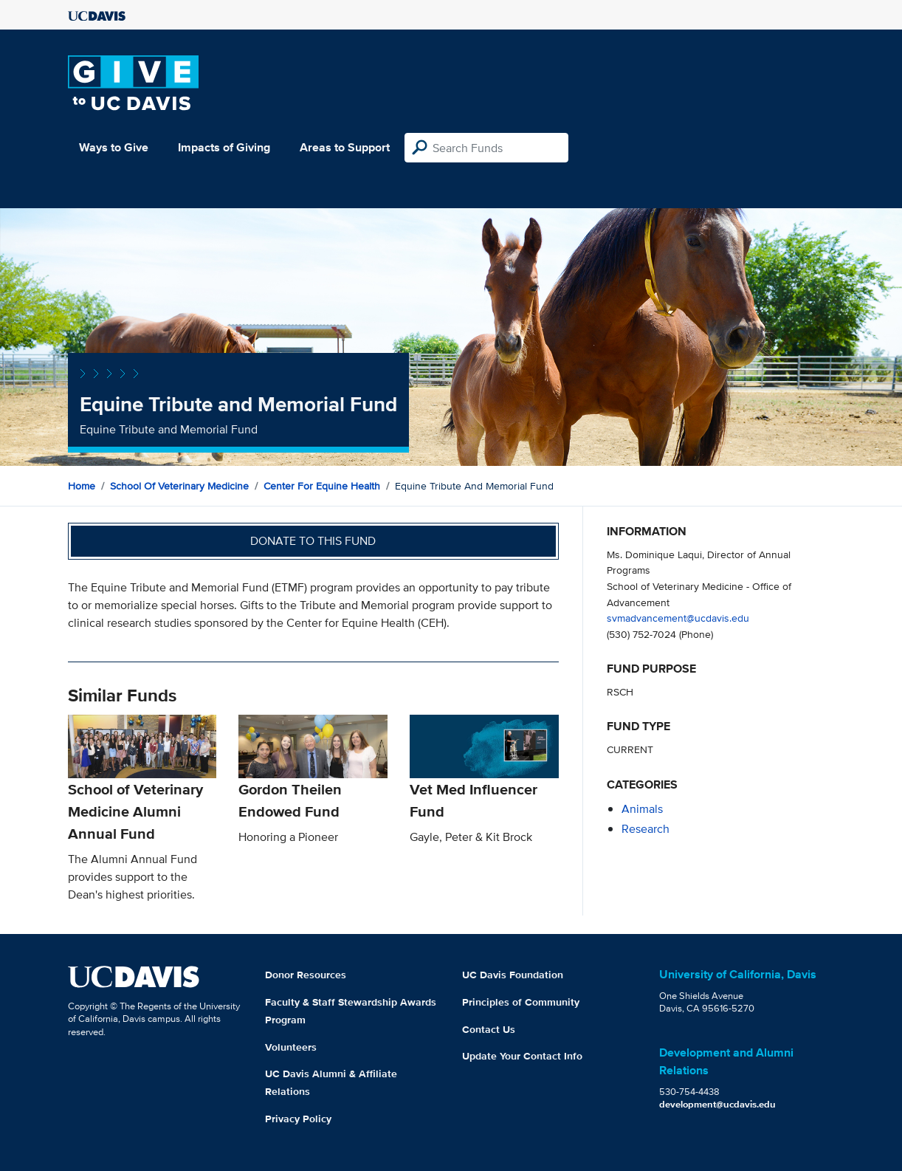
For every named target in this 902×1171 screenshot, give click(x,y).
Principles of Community (520, 1002)
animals (642, 808)
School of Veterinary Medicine (179, 485)
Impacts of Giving (224, 147)
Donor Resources (305, 974)
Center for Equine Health (322, 485)
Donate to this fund (313, 540)
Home (81, 485)
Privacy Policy (298, 1118)
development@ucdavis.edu (717, 1104)
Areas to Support (345, 147)
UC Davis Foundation (512, 974)
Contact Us (488, 1029)
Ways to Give (113, 147)
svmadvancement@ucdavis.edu (678, 617)
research (645, 828)
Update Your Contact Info (522, 1055)
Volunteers (291, 1047)
